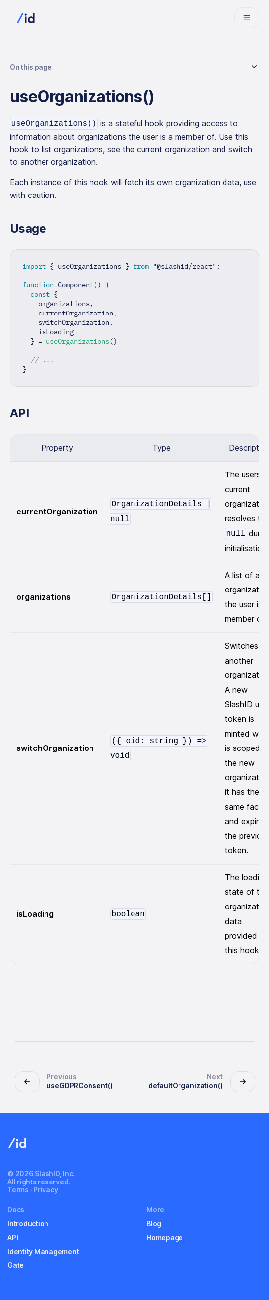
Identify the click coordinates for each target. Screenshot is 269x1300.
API (12, 1237)
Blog (153, 1224)
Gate (15, 1265)
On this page (30, 67)
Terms (18, 1189)
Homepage (164, 1237)
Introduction (27, 1224)
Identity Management (43, 1251)
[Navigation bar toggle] (246, 17)
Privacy (45, 1189)
